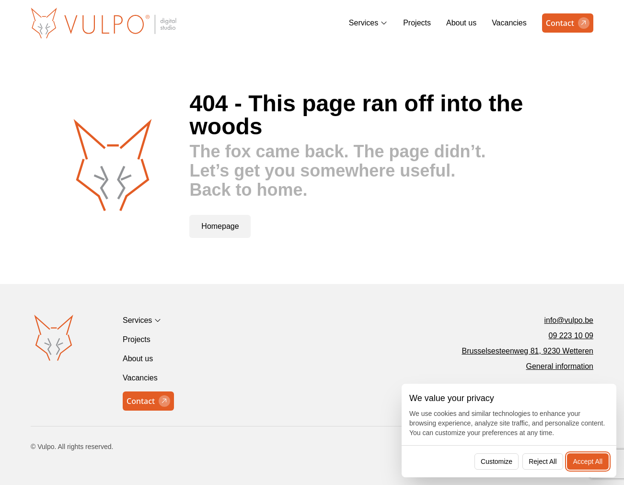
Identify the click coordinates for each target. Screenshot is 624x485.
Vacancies (509, 23)
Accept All (587, 461)
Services (363, 23)
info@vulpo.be (568, 320)
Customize (496, 461)
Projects (417, 23)
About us (461, 23)
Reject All (542, 461)
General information (559, 366)
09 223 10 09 (571, 335)
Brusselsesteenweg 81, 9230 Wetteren (527, 351)
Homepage (220, 226)
